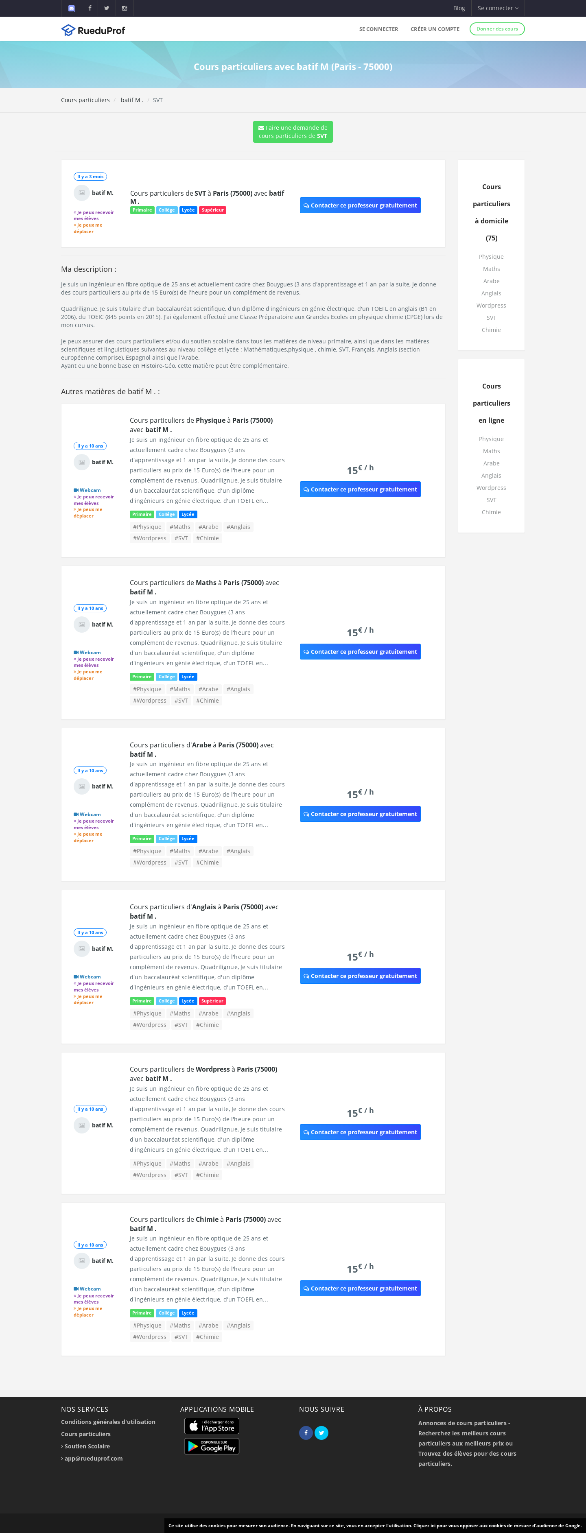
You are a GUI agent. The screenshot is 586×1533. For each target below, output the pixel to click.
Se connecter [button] (498, 8)
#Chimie (207, 538)
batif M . (131, 100)
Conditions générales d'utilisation (108, 1422)
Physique (491, 256)
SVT (491, 317)
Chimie (491, 330)
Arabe (491, 281)
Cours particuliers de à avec (207, 197)
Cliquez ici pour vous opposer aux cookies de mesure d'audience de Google (497, 1525)
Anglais (491, 293)
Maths (491, 269)
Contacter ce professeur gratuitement (360, 205)
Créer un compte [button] (435, 29)
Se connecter (378, 29)
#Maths (180, 527)
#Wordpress (149, 538)
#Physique (147, 527)
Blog (459, 8)
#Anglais (238, 527)
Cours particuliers (85, 100)
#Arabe (209, 527)
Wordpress (491, 305)
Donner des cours (497, 28)
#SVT (181, 538)
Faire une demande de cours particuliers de (293, 132)
